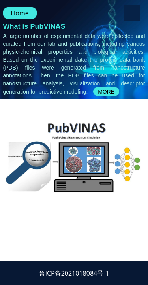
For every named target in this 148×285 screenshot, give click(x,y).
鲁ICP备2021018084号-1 (74, 273)
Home (20, 13)
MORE (106, 92)
